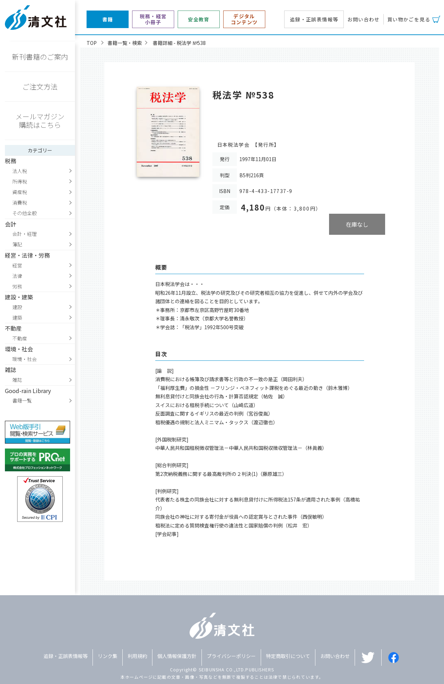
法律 (17, 275)
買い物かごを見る (408, 19)
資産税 (19, 191)
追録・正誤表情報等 (314, 19)
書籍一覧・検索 (125, 42)
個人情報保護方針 (177, 655)
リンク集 (107, 655)
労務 (17, 286)
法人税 (19, 170)
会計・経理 (24, 233)
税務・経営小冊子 (153, 19)
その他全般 (24, 213)
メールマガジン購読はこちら (39, 120)
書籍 (107, 19)
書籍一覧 (22, 400)
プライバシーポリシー (231, 655)
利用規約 (137, 655)
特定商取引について (288, 655)
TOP (92, 42)
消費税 (19, 202)
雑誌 (17, 379)
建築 (17, 317)
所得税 (19, 181)
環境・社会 (24, 359)
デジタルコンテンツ (244, 19)
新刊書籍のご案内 (40, 57)
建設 (17, 307)
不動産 (19, 338)
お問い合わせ (363, 19)
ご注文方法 (39, 86)
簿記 (17, 244)
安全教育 (199, 19)
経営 (17, 265)
